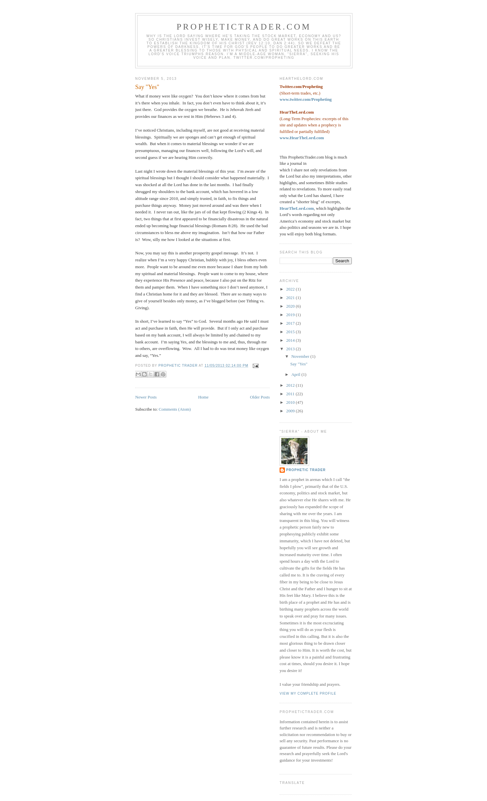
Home (203, 397)
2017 (291, 323)
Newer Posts (146, 397)
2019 (291, 314)
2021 (291, 297)
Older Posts (260, 397)
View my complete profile (308, 693)
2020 (291, 306)
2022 (291, 289)
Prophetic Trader (306, 470)
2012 (291, 385)
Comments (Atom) (175, 409)
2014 (291, 340)
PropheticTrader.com (244, 27)
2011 (291, 393)
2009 (291, 410)
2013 (291, 348)
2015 (291, 331)
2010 (291, 402)
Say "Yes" (147, 87)
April (296, 374)
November (300, 356)
